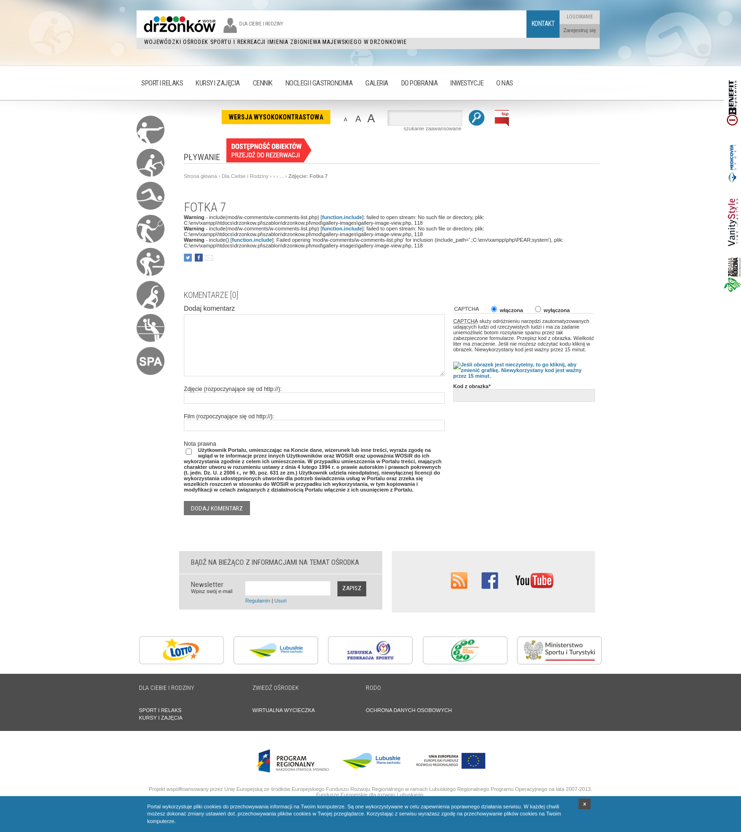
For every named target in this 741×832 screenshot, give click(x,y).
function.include (342, 217)
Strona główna (200, 176)
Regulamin (257, 600)
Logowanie (580, 17)
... (281, 176)
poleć (209, 258)
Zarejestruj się (579, 30)
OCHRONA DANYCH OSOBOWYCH (409, 710)
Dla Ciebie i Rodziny (245, 176)
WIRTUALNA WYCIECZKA (283, 710)
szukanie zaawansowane (432, 128)
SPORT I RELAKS (160, 710)
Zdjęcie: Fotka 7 (307, 176)
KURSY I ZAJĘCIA (160, 718)
